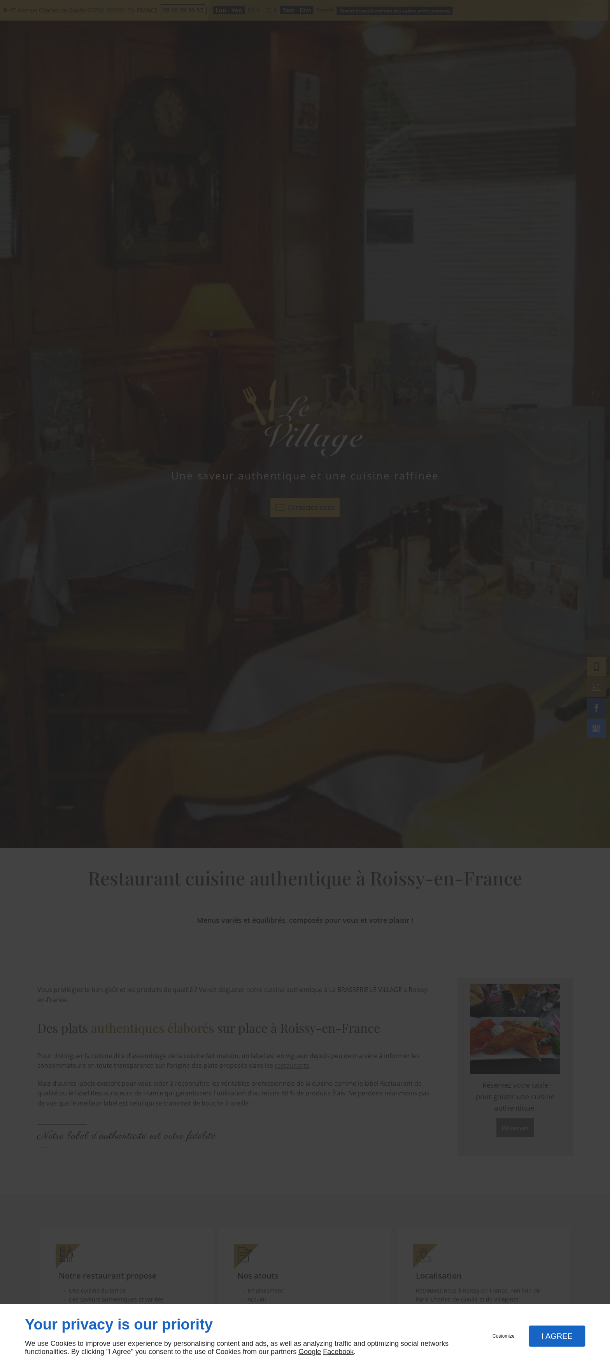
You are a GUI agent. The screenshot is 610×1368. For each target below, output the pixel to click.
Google (309, 1352)
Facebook (338, 1352)
